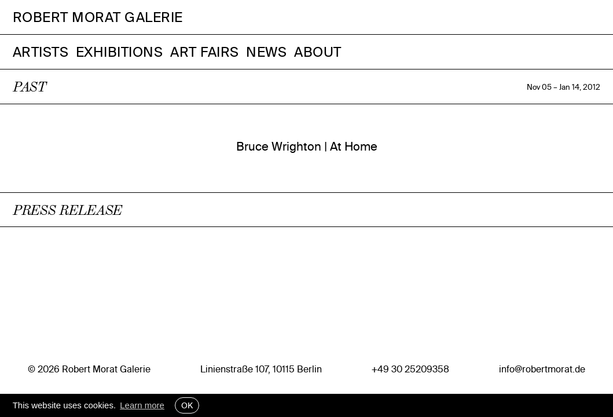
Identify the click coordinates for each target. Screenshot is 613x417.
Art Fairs (204, 51)
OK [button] (187, 405)
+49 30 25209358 (410, 369)
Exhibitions (119, 51)
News (266, 51)
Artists (41, 51)
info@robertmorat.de (542, 369)
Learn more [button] (142, 405)
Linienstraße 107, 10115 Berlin (261, 369)
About (318, 51)
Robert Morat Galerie (98, 17)
